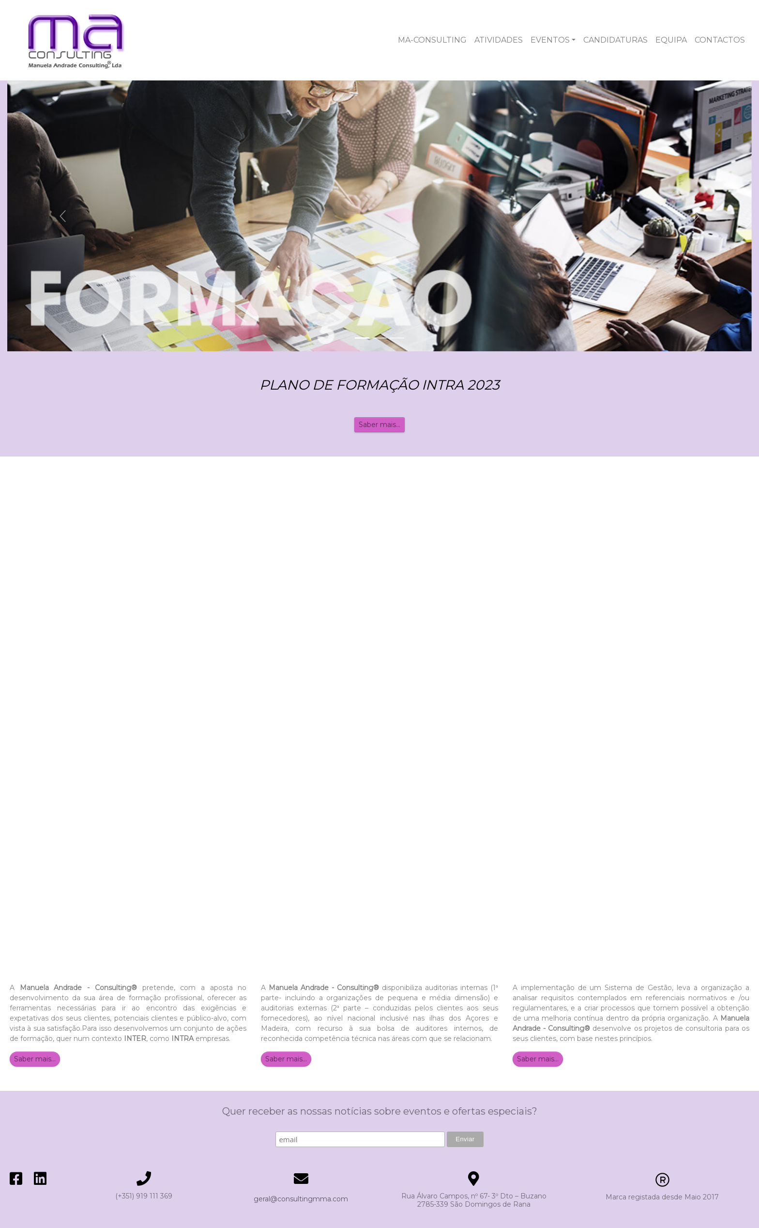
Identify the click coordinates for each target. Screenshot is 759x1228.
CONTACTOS (720, 40)
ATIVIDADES (498, 40)
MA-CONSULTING (432, 40)
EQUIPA (671, 40)
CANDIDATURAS (615, 40)
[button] (63, 215)
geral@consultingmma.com (301, 1199)
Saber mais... (379, 424)
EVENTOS (550, 40)
